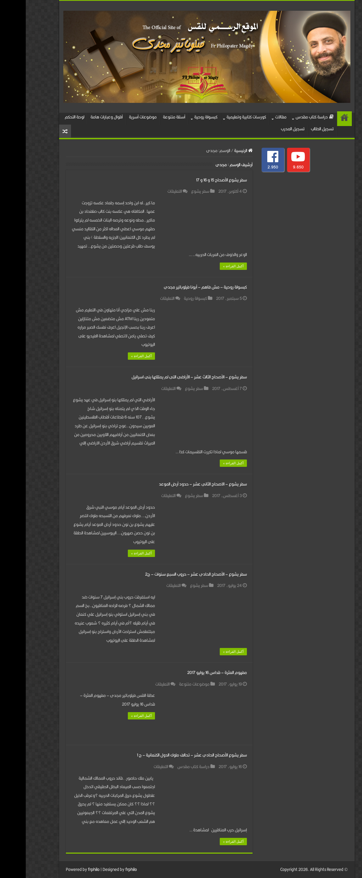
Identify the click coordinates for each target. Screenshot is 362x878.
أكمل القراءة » (207, 266)
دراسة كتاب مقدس (289, 117)
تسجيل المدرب (267, 129)
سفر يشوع (174, 191)
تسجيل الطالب (296, 129)
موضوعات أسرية (117, 117)
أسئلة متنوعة (148, 117)
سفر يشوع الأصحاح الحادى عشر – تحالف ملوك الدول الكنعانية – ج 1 (166, 755)
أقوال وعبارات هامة (81, 117)
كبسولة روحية (180, 117)
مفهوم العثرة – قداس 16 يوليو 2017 (191, 672)
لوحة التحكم (49, 117)
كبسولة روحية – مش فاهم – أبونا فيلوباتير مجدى (179, 287)
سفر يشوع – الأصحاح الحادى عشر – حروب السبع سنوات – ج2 (170, 574)
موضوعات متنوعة (168, 684)
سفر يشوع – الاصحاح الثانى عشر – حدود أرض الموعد (177, 484)
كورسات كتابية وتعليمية (220, 117)
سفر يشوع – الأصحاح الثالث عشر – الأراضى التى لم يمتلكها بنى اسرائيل (163, 377)
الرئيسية (318, 118)
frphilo (68, 869)
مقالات (255, 117)
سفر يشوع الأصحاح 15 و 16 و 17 (195, 180)
